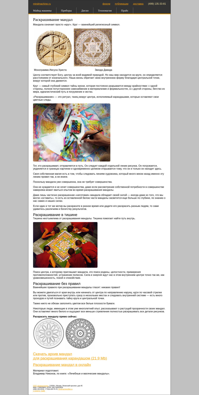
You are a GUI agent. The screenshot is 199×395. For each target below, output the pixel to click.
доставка (138, 3)
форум (106, 3)
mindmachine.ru (42, 3)
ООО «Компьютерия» (41, 386)
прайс (43, 391)
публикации (121, 3)
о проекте (36, 391)
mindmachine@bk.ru (65, 389)
